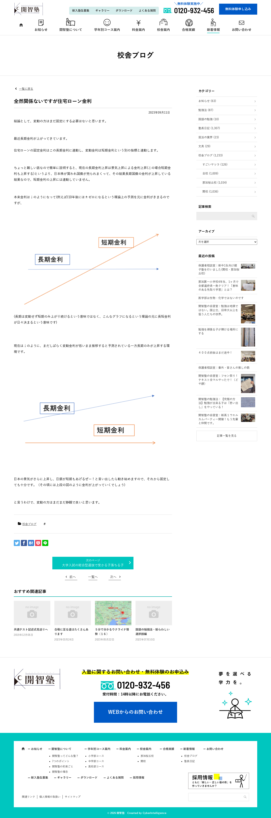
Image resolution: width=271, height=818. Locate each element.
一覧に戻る (26, 88)
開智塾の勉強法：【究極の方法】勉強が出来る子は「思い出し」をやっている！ (218, 403)
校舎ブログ (29, 524)
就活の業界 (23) (208, 137)
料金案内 (138, 30)
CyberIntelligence (154, 813)
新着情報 (213, 30)
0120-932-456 (143, 685)
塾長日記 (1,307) (209, 128)
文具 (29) (204, 146)
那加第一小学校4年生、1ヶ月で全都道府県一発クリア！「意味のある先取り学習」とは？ (218, 285)
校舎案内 (163, 30)
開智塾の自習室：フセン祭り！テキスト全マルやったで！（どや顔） (218, 379)
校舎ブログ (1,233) (210, 155)
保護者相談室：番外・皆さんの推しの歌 (223, 367)
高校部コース (96, 766)
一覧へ (93, 577)
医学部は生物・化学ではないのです (221, 298)
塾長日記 (189, 761)
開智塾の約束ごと (62, 766)
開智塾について (70, 30)
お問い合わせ (241, 30)
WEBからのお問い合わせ (135, 712)
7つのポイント (60, 761)
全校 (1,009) (210, 173)
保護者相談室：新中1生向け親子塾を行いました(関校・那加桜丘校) (218, 269)
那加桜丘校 (147, 756)
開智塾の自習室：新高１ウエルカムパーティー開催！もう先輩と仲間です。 (218, 419)
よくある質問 (147, 10)
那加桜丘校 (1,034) (214, 182)
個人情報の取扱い (49, 796)
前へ (72, 577)
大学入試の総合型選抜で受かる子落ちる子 (93, 565)
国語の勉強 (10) (208, 119)
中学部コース (96, 761)
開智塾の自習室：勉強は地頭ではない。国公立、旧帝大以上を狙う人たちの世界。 (218, 310)
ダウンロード (124, 10)
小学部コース (96, 756)
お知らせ (40, 30)
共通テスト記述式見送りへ (31, 629)
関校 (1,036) (210, 191)
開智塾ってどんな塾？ (65, 756)
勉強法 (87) (205, 110)
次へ (113, 577)
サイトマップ (73, 796)
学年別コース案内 (107, 30)
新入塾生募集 (80, 10)
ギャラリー (102, 10)
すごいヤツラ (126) (215, 164)
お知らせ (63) (207, 101)
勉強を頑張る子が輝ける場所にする (218, 331)
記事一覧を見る (227, 435)
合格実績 (188, 30)
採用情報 (138, 777)
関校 (143, 761)
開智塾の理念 (60, 771)
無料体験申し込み (238, 9)
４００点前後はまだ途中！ (215, 352)
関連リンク (28, 796)
